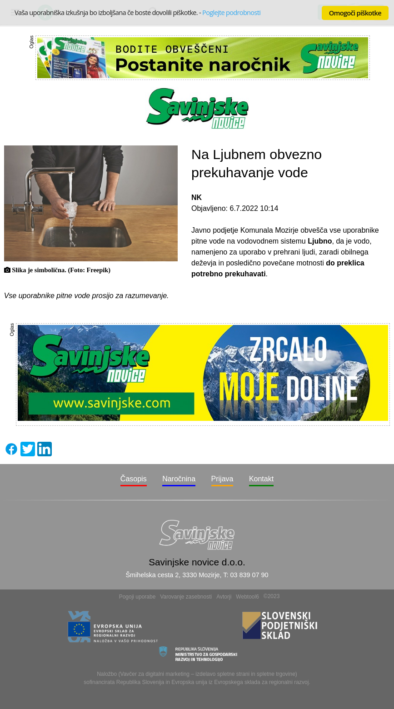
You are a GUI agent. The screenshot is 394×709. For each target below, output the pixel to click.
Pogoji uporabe (137, 597)
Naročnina (178, 479)
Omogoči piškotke (355, 12)
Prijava (222, 479)
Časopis (133, 479)
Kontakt (261, 479)
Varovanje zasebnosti (186, 597)
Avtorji (223, 597)
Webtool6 (247, 597)
